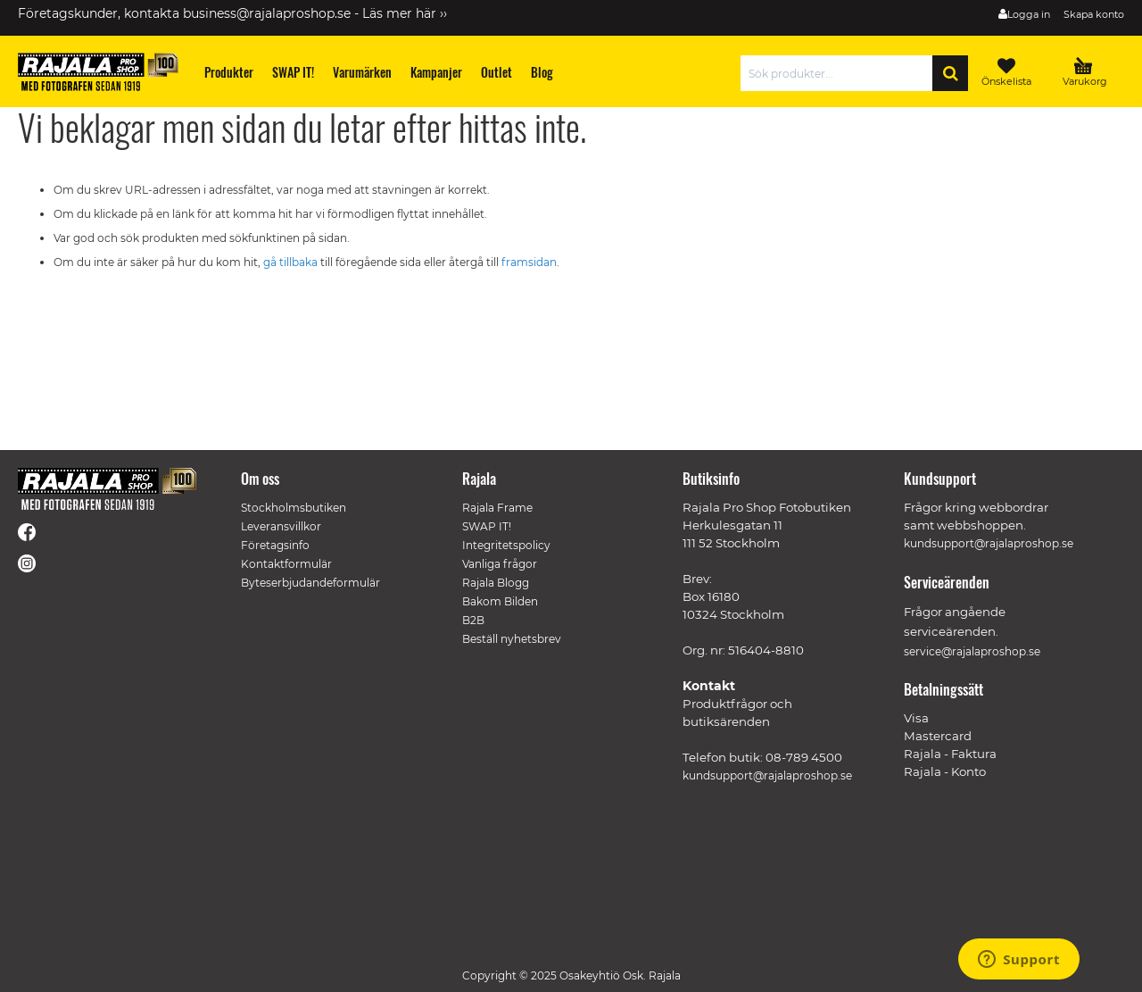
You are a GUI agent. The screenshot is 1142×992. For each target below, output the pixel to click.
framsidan (529, 262)
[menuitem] (229, 72)
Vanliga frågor (499, 564)
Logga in (1028, 14)
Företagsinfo (275, 545)
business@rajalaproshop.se (267, 13)
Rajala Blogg (495, 582)
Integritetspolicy (506, 545)
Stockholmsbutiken (293, 507)
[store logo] (98, 72)
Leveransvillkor (281, 526)
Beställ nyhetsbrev (511, 639)
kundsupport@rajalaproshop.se (767, 775)
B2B (473, 620)
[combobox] (841, 73)
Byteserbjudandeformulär (310, 582)
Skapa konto (1093, 14)
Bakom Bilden (500, 601)
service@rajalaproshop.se (972, 651)
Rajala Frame (497, 507)
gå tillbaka (291, 262)
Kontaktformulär (286, 564)
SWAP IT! (486, 526)
